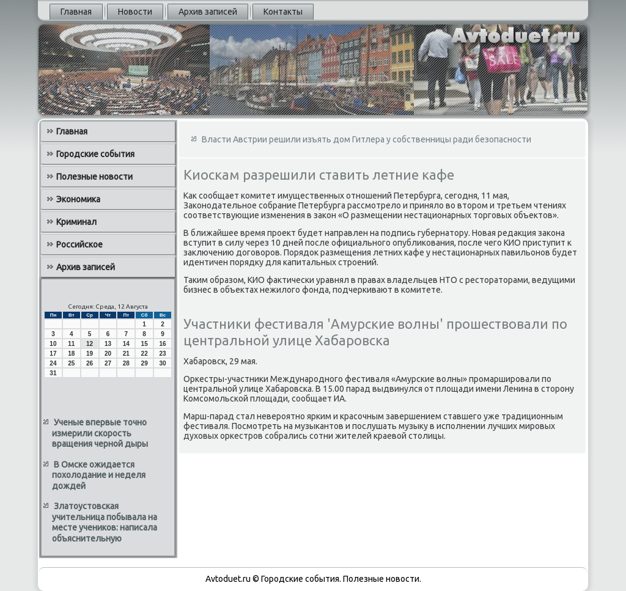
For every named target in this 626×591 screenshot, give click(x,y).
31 (53, 373)
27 (108, 363)
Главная (76, 12)
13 (108, 343)
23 (162, 353)
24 (53, 363)
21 (126, 353)
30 (162, 363)
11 (71, 343)
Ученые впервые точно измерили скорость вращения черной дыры (100, 433)
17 (53, 353)
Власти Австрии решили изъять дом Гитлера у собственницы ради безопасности (366, 139)
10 (53, 343)
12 (89, 343)
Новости (135, 12)
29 (144, 363)
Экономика (78, 199)
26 (89, 363)
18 (71, 353)
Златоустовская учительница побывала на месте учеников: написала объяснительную (104, 522)
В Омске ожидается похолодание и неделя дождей (98, 475)
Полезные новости (94, 177)
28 (126, 363)
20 (108, 353)
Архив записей (208, 12)
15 (144, 343)
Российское (79, 244)
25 (71, 363)
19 (89, 353)
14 (126, 343)
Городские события (95, 154)
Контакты (283, 12)
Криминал (76, 222)
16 (162, 343)
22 (144, 353)
